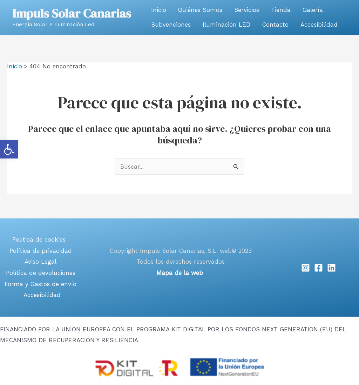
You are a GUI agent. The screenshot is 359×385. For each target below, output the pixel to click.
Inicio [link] (158, 9)
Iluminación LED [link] (226, 24)
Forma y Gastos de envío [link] (40, 284)
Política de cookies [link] (39, 239)
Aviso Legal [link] (40, 261)
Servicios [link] (246, 9)
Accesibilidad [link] (319, 24)
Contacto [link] (275, 24)
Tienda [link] (281, 9)
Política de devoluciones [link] (40, 272)
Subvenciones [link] (171, 24)
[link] (9, 149)
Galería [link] (313, 9)
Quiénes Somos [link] (200, 9)
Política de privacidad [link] (40, 250)
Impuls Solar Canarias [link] (71, 13)
